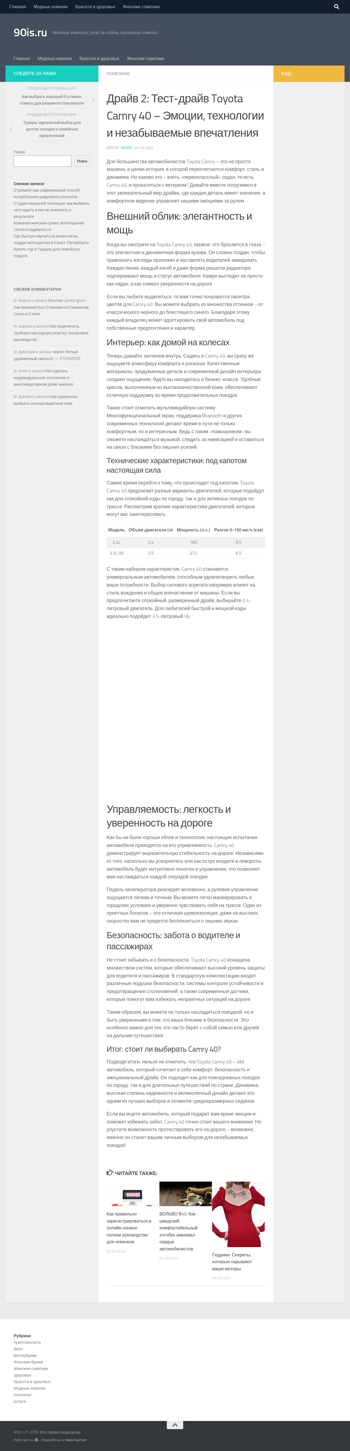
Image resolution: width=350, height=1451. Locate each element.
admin (126, 147)
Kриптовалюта (27, 1342)
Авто (18, 1348)
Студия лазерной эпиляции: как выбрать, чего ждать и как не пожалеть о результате (52, 210)
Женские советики (141, 6)
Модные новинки (51, 6)
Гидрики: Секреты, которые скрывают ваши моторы (232, 1261)
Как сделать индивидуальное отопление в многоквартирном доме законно (44, 377)
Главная (17, 6)
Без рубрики (25, 1355)
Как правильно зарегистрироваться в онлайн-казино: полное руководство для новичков (130, 1227)
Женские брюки (28, 1361)
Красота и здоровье (95, 6)
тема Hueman (76, 1440)
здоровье (22, 1374)
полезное (119, 73)
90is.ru (30, 32)
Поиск (19, 152)
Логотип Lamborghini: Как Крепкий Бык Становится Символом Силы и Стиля (51, 307)
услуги (20, 1401)
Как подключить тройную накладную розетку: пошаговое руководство (51, 333)
